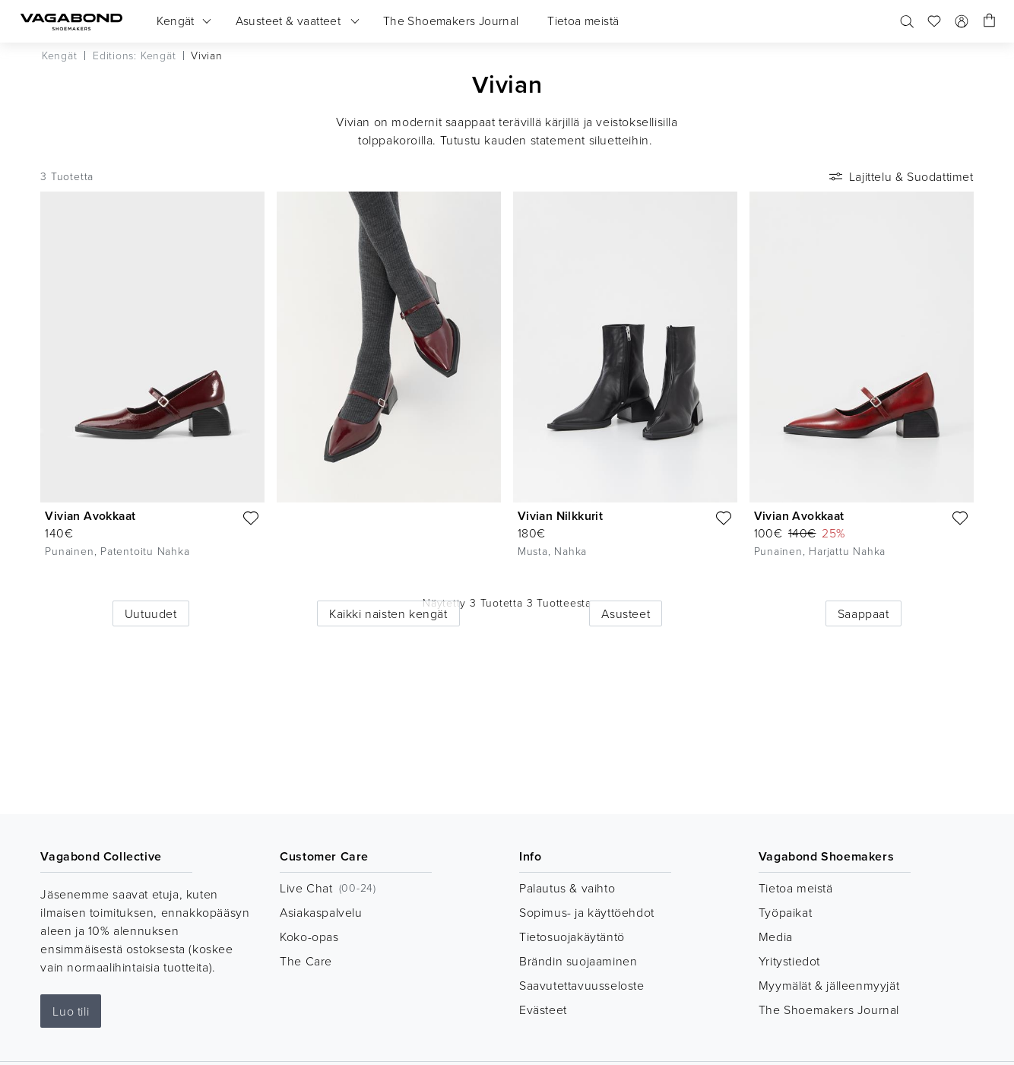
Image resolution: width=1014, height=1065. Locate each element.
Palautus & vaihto (567, 888)
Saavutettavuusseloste (582, 985)
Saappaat (863, 613)
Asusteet (625, 613)
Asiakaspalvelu (321, 912)
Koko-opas (309, 936)
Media (776, 936)
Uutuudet (151, 613)
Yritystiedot (789, 960)
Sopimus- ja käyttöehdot (586, 912)
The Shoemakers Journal (829, 1009)
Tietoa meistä (796, 888)
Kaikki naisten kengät (388, 613)
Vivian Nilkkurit (560, 516)
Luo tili (70, 1011)
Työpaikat (785, 912)
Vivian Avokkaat (90, 516)
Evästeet (543, 1009)
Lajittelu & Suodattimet (900, 176)
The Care (306, 960)
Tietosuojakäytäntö (572, 936)
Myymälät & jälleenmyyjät (829, 985)
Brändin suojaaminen (578, 960)
